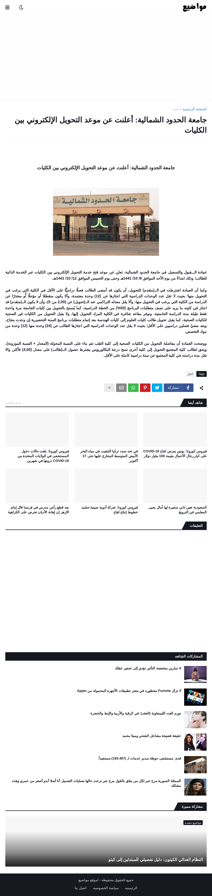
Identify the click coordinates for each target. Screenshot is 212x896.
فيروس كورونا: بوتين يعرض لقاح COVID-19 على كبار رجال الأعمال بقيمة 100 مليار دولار (175, 453)
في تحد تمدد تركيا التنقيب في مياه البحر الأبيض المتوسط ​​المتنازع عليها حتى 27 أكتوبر (109, 456)
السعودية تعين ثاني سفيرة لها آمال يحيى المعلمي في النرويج (177, 509)
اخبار (176, 109)
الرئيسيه (131, 888)
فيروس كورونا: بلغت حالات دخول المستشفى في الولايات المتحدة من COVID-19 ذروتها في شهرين (43, 456)
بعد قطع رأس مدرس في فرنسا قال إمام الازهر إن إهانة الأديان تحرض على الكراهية (38, 509)
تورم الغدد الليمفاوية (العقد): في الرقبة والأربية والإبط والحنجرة (135, 713)
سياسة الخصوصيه (106, 888)
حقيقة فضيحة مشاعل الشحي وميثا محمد (151, 736)
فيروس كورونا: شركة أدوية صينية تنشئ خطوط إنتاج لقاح (109, 509)
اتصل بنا (81, 888)
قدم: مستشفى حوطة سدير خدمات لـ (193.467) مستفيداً (140, 758)
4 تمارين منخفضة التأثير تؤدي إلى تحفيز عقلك (148, 668)
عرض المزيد (13, 402)
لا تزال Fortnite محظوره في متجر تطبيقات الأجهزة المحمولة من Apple (129, 691)
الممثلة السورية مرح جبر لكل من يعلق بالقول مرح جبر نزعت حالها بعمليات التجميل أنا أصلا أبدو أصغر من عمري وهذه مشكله (96, 783)
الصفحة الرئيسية (195, 109)
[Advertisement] (106, 57)
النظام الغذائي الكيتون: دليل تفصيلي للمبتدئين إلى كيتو (155, 859)
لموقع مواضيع (88, 880)
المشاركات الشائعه (189, 656)
